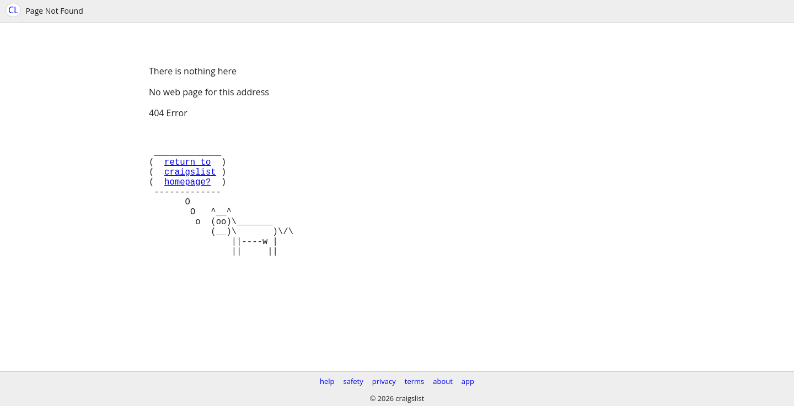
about (443, 381)
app (468, 381)
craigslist (190, 182)
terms (414, 381)
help (327, 381)
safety (353, 381)
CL (13, 10)
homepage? (187, 194)
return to (187, 170)
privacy (384, 381)
